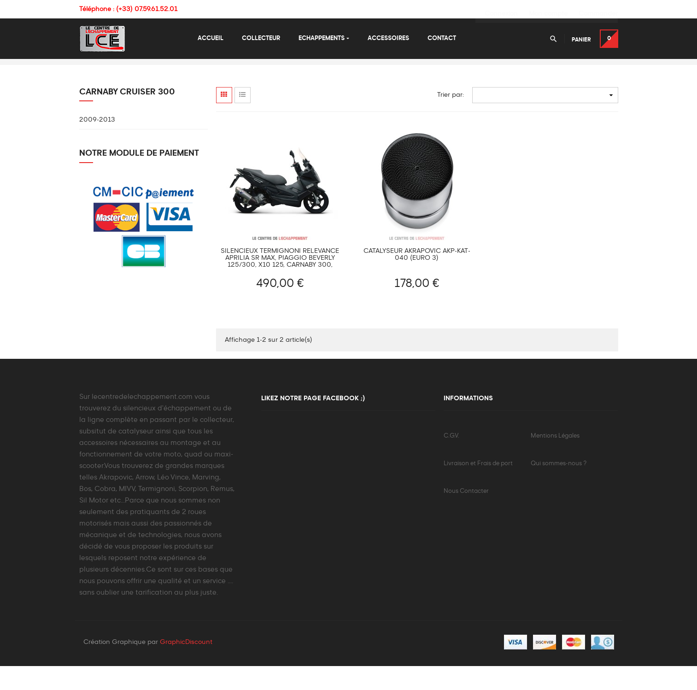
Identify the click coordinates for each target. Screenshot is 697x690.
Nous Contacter (466, 514)
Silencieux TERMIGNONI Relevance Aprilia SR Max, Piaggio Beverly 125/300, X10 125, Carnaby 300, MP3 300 (280, 281)
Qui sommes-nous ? (558, 487)
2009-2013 (97, 143)
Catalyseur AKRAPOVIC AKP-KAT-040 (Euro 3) (416, 277)
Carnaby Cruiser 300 (127, 115)
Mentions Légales (555, 459)
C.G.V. (451, 459)
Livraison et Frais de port (478, 487)
